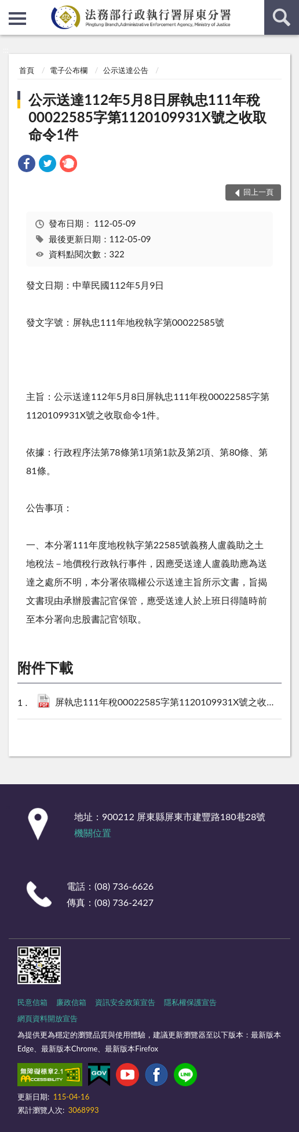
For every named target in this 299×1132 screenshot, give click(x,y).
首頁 (26, 70)
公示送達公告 (125, 70)
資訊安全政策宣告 (125, 1002)
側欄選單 (17, 18)
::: (9, 8)
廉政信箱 (71, 1002)
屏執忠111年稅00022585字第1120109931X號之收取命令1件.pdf (167, 702)
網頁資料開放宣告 (47, 1018)
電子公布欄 (68, 70)
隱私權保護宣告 (190, 1002)
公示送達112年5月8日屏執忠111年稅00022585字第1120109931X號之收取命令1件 (147, 117)
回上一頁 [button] (258, 191)
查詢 (281, 17)
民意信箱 (32, 1002)
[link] (26, 165)
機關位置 (92, 832)
